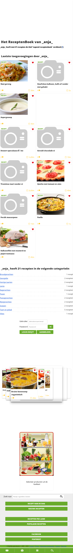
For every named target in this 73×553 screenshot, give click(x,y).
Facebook (36, 534)
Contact (31, 546)
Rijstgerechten (6, 302)
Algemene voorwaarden (47, 546)
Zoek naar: (8, 496)
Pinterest (36, 539)
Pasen (2, 294)
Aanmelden (44, 332)
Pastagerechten (6, 298)
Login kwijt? (28, 332)
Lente (2, 286)
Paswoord (24, 327)
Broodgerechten (6, 274)
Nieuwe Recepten (36, 509)
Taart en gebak (6, 310)
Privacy (37, 546)
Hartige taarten (6, 282)
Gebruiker (24, 321)
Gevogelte (4, 278)
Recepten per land (36, 519)
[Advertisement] (36, 22)
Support (57, 546)
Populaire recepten (36, 524)
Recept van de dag (36, 503)
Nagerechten (5, 290)
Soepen (3, 306)
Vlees (2, 313)
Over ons (63, 546)
